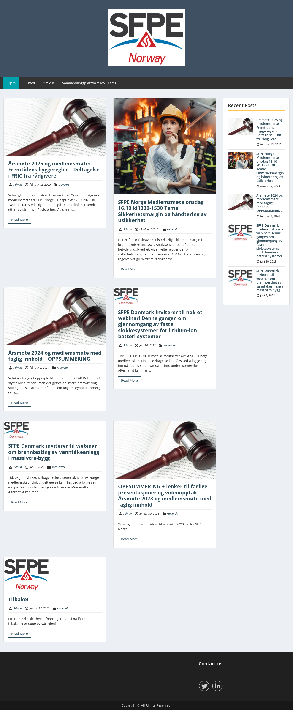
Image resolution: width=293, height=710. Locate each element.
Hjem (11, 83)
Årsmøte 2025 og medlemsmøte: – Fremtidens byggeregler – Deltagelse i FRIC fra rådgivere (54, 169)
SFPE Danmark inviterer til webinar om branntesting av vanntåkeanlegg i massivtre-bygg (53, 451)
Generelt (64, 184)
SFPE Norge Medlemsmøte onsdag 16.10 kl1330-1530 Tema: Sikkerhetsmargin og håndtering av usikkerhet (162, 210)
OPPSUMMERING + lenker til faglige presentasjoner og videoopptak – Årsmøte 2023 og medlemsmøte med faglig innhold (164, 495)
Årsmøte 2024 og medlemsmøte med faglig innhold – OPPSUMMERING (54, 355)
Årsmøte (62, 367)
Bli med (29, 83)
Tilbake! (18, 599)
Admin (18, 184)
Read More (19, 219)
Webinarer (170, 345)
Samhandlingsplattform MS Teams (89, 83)
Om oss (48, 83)
